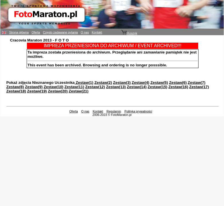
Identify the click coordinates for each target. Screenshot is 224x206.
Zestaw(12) (95, 87)
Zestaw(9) (33, 87)
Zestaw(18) (16, 91)
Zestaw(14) (137, 87)
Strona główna (19, 32)
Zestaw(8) (15, 87)
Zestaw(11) (74, 87)
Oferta (36, 32)
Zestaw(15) (157, 87)
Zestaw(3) (122, 82)
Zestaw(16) (178, 87)
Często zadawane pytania (60, 32)
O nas (85, 32)
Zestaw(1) (84, 82)
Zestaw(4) (140, 82)
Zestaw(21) (79, 91)
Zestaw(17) (199, 87)
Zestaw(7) (196, 82)
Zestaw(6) (177, 82)
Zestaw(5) (159, 82)
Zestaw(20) (58, 91)
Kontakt (97, 32)
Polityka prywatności (138, 111)
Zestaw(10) (53, 87)
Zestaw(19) (37, 91)
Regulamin (114, 111)
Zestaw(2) (103, 82)
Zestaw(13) (116, 87)
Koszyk (129, 33)
